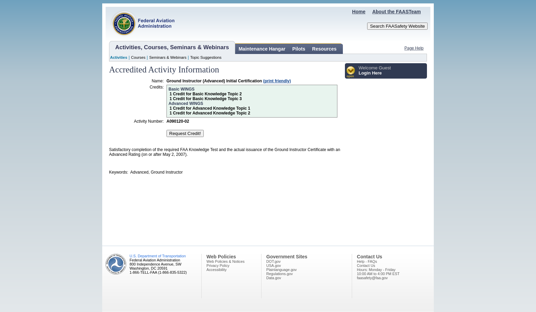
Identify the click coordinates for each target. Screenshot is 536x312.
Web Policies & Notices (225, 261)
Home (358, 11)
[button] (351, 72)
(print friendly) (277, 81)
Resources (324, 49)
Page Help (414, 48)
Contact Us (366, 265)
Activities (118, 57)
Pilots (298, 49)
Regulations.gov (279, 274)
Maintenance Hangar (262, 49)
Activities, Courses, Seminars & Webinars (172, 47)
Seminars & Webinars (167, 57)
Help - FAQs (367, 261)
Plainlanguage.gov (281, 270)
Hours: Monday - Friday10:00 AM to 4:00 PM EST (378, 272)
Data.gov (273, 278)
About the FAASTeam (396, 11)
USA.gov (273, 265)
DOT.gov (273, 261)
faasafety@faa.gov (372, 278)
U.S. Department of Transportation (158, 256)
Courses (138, 57)
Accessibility (216, 270)
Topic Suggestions (206, 57)
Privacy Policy (217, 265)
